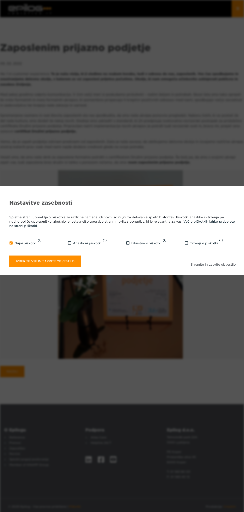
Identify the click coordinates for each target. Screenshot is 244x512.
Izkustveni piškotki (146, 243)
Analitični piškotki (87, 243)
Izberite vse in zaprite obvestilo (45, 261)
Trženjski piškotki (204, 243)
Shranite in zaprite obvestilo (213, 264)
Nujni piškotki (25, 243)
